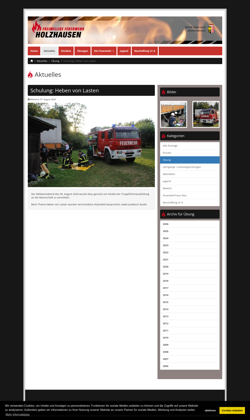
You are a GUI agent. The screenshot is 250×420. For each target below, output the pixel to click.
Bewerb (167, 188)
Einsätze (66, 50)
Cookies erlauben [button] (232, 410)
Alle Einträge (170, 145)
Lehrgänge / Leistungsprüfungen (182, 167)
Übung (55, 61)
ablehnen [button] (210, 410)
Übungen (82, 50)
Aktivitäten (169, 174)
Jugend (124, 50)
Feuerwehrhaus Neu (175, 195)
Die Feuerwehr (104, 50)
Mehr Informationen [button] (18, 414)
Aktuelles (49, 50)
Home (34, 50)
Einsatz (167, 152)
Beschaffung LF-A (144, 50)
